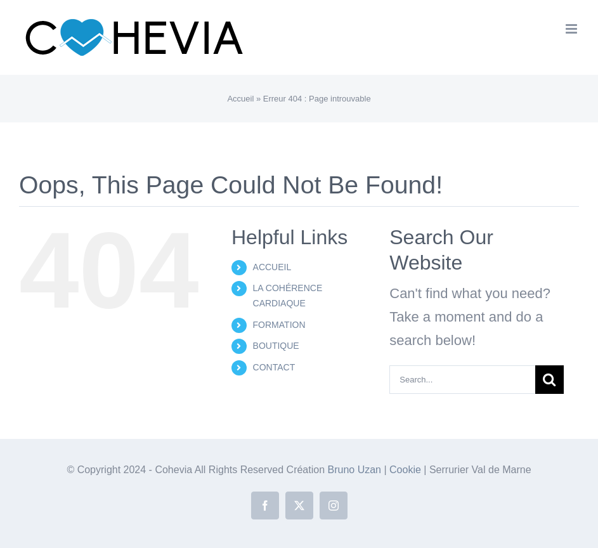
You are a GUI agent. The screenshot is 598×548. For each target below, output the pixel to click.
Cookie (406, 469)
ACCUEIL (272, 267)
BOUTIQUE (276, 346)
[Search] (549, 379)
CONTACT (274, 367)
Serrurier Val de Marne (480, 469)
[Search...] (462, 379)
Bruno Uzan (356, 469)
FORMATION (279, 325)
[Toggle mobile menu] (572, 29)
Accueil (240, 98)
